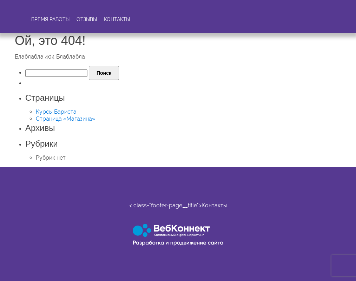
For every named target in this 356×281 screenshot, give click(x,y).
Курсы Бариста (56, 111)
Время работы (50, 19)
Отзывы (87, 19)
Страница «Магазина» (65, 118)
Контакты (117, 19)
